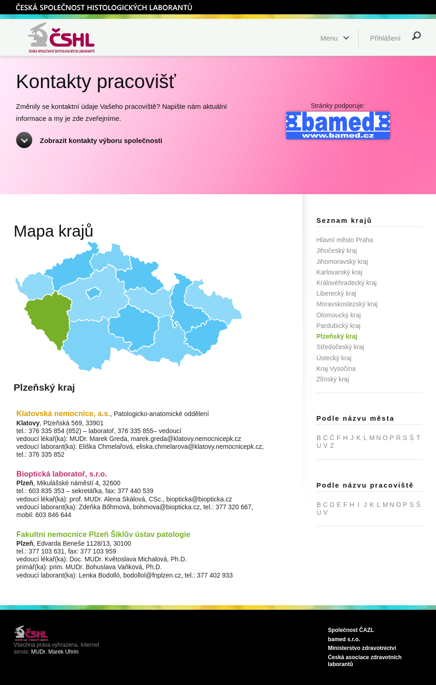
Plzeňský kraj (336, 336)
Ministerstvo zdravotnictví (362, 648)
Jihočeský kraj (336, 250)
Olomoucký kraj (338, 315)
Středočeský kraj (340, 347)
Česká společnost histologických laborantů (73, 37)
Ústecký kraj (333, 358)
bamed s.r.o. (344, 639)
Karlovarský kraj (339, 272)
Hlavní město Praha (344, 240)
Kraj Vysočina (335, 368)
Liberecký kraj (336, 293)
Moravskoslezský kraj (346, 304)
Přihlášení (385, 38)
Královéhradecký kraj (346, 282)
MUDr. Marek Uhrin (55, 652)
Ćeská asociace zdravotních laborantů (364, 660)
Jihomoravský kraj (342, 261)
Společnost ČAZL (351, 630)
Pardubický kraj (338, 325)
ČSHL (104, 7)
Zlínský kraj (332, 379)
